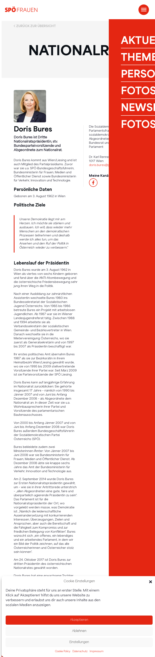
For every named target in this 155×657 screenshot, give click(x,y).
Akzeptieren (79, 620)
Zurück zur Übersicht (36, 26)
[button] (151, 582)
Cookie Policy (62, 651)
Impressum (97, 651)
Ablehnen (79, 631)
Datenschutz (80, 651)
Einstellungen (79, 642)
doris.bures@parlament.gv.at (109, 165)
